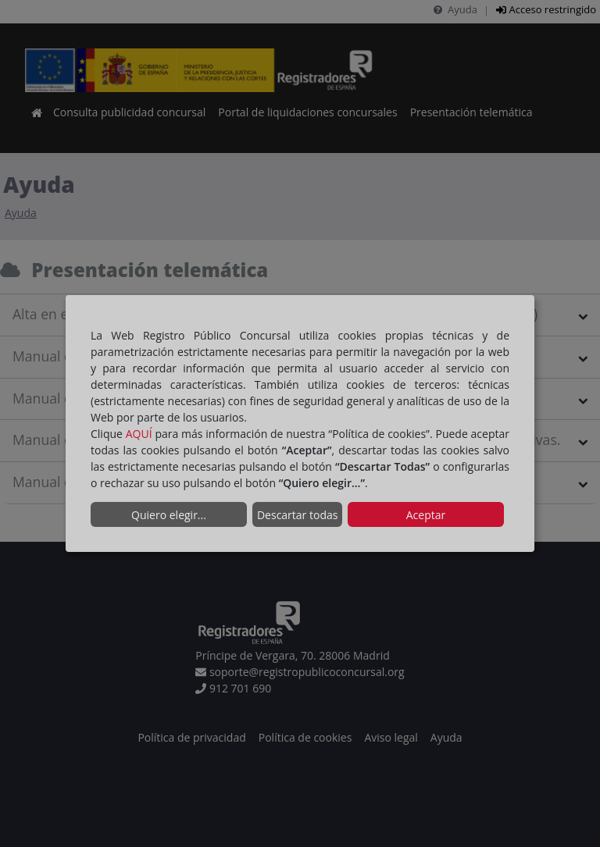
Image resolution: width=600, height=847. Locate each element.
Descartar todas (297, 514)
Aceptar (425, 514)
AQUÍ (139, 433)
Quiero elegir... (168, 514)
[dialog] (300, 424)
